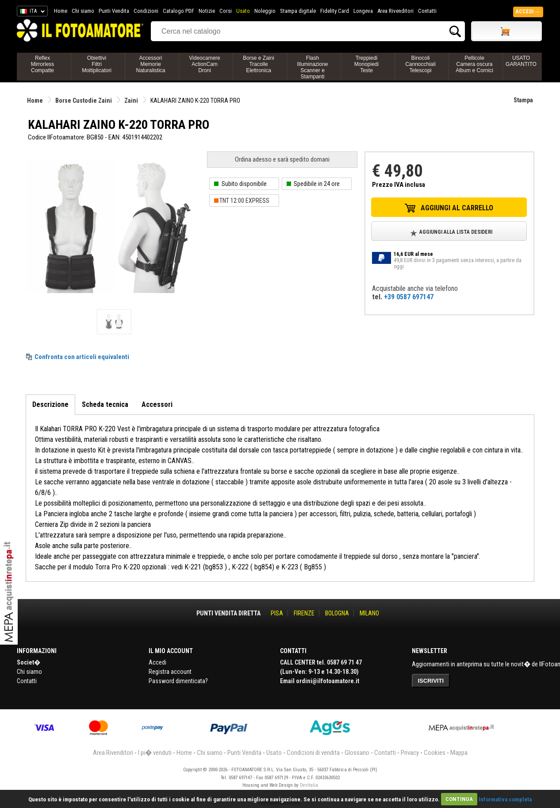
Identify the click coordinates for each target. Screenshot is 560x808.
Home (60, 11)
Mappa (459, 753)
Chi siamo (83, 11)
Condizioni (146, 11)
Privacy (410, 753)
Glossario (357, 753)
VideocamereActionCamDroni (204, 64)
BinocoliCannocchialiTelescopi (420, 64)
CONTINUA (459, 799)
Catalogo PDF (178, 11)
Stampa (523, 100)
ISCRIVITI (431, 680)
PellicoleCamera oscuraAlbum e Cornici (474, 64)
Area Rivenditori (395, 11)
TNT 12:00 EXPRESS (244, 200)
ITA (31, 12)
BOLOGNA (337, 613)
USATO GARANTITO (521, 61)
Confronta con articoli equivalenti (82, 357)
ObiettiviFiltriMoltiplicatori (96, 64)
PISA (277, 613)
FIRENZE (304, 613)
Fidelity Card (334, 11)
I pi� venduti (155, 753)
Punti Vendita (114, 11)
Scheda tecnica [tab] (105, 404)
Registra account (170, 671)
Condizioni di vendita (313, 753)
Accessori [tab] (157, 404)
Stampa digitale (298, 11)
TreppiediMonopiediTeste (366, 64)
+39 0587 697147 (408, 297)
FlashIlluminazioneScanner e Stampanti (312, 67)
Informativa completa (505, 799)
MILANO (369, 613)
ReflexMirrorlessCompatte (42, 64)
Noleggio (265, 11)
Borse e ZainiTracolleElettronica (258, 64)
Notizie (207, 11)
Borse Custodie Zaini (83, 100)
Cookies (434, 753)
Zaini (131, 100)
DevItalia (309, 785)
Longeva (363, 11)
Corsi (225, 11)
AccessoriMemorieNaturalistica (150, 64)
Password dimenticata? (178, 680)
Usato (243, 11)
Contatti (427, 11)
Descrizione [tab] (50, 404)
